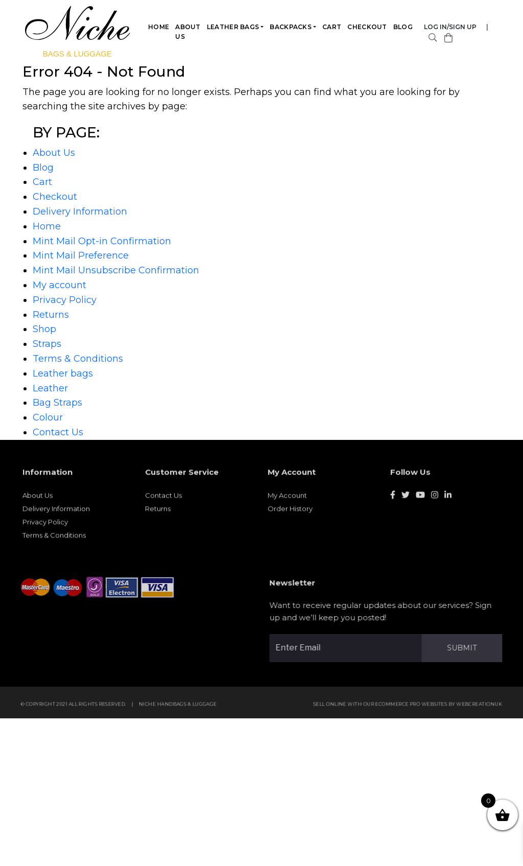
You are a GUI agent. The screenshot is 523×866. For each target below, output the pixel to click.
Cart (332, 27)
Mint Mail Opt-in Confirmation (102, 241)
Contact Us (58, 432)
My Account (287, 499)
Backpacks (291, 27)
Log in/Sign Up (450, 27)
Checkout (367, 27)
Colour (48, 417)
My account (59, 285)
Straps (47, 343)
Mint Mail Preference (81, 255)
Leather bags (233, 27)
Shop (44, 329)
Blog (403, 27)
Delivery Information (80, 211)
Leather (50, 388)
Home (159, 27)
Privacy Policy (65, 300)
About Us (188, 31)
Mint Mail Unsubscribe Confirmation (116, 270)
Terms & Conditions (78, 358)
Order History (290, 512)
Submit (466, 647)
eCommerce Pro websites (415, 708)
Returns (51, 314)
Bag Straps (57, 402)
